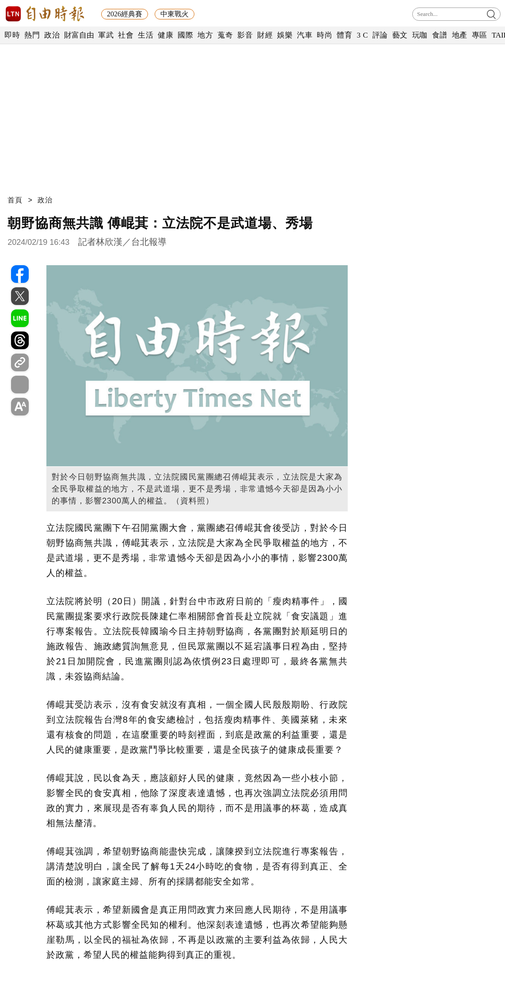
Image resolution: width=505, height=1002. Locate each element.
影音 (245, 35)
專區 (479, 35)
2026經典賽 (124, 14)
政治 (52, 35)
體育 (344, 35)
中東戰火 (174, 14)
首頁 (15, 200)
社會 (125, 35)
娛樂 (284, 35)
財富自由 (79, 35)
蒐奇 (225, 35)
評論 (380, 35)
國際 (185, 35)
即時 (12, 35)
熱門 (32, 35)
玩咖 (420, 35)
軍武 (106, 35)
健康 (165, 35)
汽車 (304, 35)
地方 (205, 35)
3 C (362, 35)
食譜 (440, 35)
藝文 (400, 35)
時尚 (324, 35)
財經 (265, 35)
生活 (145, 35)
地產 (459, 35)
